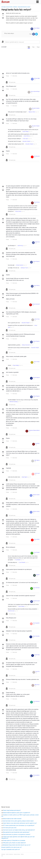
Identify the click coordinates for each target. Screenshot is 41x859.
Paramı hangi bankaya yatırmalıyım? (12, 810)
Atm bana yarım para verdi (9, 828)
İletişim (22, 854)
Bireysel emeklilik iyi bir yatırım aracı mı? (11, 847)
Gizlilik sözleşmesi (9, 854)
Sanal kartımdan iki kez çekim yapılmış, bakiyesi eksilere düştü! (18, 821)
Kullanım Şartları (17, 854)
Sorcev (10, 2)
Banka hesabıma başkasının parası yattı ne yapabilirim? (16, 813)
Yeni (33, 47)
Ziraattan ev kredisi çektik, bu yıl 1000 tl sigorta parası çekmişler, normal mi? (19, 815)
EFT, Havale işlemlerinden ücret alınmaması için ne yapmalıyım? (18, 825)
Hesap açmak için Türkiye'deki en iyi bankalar (14, 840)
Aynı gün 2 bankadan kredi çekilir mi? (10, 849)
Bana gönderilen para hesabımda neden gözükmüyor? (16, 832)
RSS (2, 856)
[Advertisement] (20, 61)
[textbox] (22, 42)
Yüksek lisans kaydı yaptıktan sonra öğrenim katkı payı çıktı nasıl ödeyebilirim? (18, 837)
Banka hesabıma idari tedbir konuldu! (12, 819)
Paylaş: (7, 75)
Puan (38, 47)
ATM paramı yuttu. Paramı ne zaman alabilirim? (14, 843)
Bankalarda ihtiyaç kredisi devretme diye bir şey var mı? (16, 845)
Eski (29, 47)
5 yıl (34, 29)
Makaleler (3, 854)
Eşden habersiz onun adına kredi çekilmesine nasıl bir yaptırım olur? (20, 823)
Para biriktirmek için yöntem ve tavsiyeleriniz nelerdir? (16, 834)
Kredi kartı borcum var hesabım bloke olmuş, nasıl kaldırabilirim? (19, 830)
